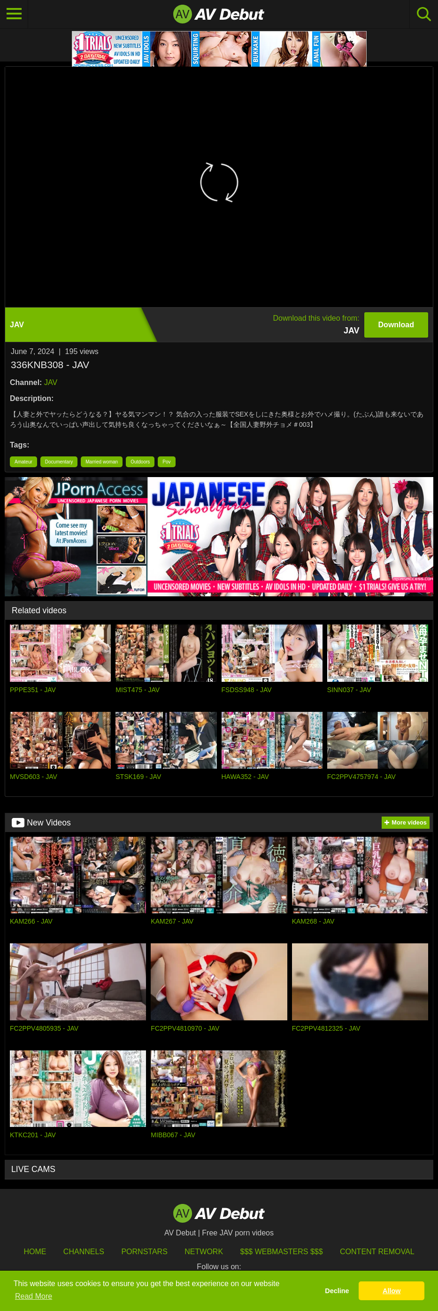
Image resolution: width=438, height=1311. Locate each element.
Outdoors (140, 461)
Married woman (101, 461)
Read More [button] (33, 1296)
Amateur (23, 461)
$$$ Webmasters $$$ (281, 1252)
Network (203, 1252)
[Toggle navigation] (14, 14)
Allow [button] (391, 1291)
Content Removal (377, 1252)
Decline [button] (337, 1291)
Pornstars (144, 1252)
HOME (34, 1252)
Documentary (59, 461)
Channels (83, 1252)
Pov (166, 461)
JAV (50, 382)
